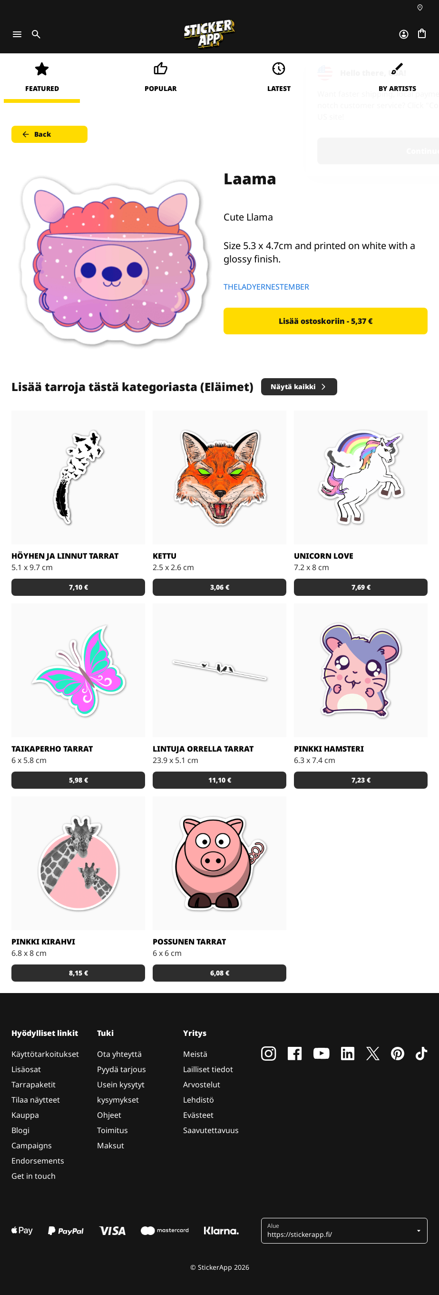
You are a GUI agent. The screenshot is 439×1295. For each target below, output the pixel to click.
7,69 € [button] (361, 587)
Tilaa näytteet (35, 1099)
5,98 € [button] (78, 779)
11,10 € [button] (219, 779)
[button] (340, 1230)
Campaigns (31, 1145)
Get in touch (33, 1176)
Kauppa (25, 1115)
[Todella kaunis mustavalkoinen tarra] (78, 477)
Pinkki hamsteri (329, 748)
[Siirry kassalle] (422, 34)
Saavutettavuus (211, 1130)
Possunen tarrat (189, 941)
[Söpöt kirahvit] (78, 863)
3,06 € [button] (219, 587)
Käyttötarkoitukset (45, 1054)
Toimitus (112, 1130)
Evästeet (198, 1115)
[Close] (410, 72)
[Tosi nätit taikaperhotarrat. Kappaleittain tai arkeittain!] (78, 670)
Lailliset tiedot (208, 1069)
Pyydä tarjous (121, 1069)
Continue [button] (311, 151)
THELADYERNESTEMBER (266, 286)
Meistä (195, 1054)
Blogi (20, 1130)
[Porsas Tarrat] (219, 863)
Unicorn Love (323, 556)
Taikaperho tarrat (52, 748)
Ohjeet (109, 1115)
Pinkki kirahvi (43, 941)
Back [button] (36, 134)
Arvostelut (201, 1084)
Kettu (164, 556)
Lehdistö (198, 1099)
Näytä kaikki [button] (299, 386)
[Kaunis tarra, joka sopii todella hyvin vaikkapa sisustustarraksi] (219, 670)
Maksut (110, 1145)
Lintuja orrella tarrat (203, 748)
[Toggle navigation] (17, 34)
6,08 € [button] (219, 972)
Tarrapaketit (33, 1084)
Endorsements (37, 1160)
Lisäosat (26, 1069)
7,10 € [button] (78, 587)
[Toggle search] (34, 34)
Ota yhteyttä (119, 1054)
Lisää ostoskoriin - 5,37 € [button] (325, 321)
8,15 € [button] (78, 972)
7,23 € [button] (361, 779)
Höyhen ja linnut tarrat (64, 556)
